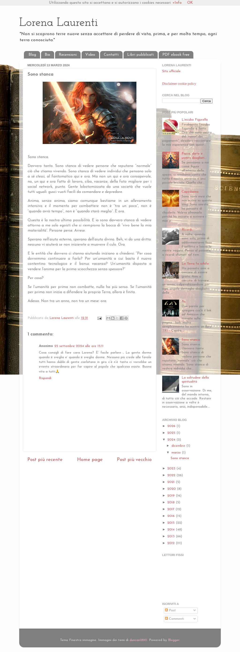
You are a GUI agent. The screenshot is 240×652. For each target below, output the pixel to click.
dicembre (179, 446)
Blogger (173, 640)
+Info (177, 3)
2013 (171, 536)
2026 (171, 426)
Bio (47, 55)
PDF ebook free (175, 55)
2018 (171, 502)
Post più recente (45, 459)
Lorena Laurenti (58, 23)
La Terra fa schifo (195, 263)
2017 (171, 509)
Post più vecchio (134, 459)
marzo (177, 452)
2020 (172, 489)
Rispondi (45, 378)
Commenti (174, 619)
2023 (171, 468)
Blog (32, 55)
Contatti (111, 55)
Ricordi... (188, 230)
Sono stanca (191, 340)
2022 (171, 475)
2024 (171, 440)
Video (90, 55)
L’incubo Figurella (195, 120)
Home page (90, 459)
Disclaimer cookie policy (179, 83)
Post (170, 610)
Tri (183, 301)
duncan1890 (138, 640)
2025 (171, 433)
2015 (171, 523)
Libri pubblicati (140, 55)
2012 (171, 543)
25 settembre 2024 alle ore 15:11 (79, 346)
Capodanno (190, 192)
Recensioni (68, 55)
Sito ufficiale (171, 71)
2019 (171, 495)
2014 (171, 529)
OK (190, 3)
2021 (171, 482)
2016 (171, 516)
